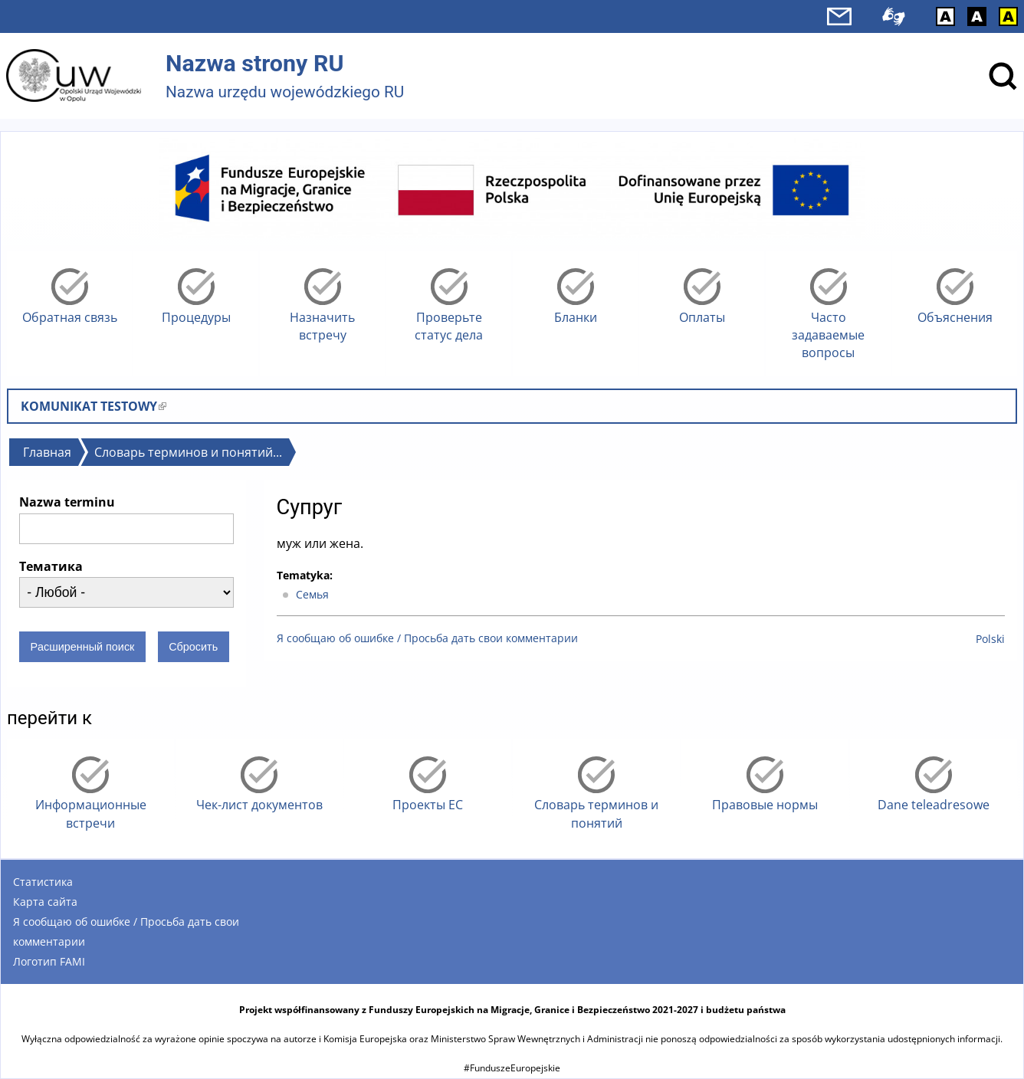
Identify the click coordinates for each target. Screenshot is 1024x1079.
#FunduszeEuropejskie (512, 1067)
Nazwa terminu (67, 502)
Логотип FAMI (49, 961)
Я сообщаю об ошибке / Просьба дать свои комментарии (427, 638)
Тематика (51, 566)
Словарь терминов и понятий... (188, 452)
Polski (990, 638)
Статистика (43, 881)
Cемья (312, 594)
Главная (47, 452)
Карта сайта (45, 901)
